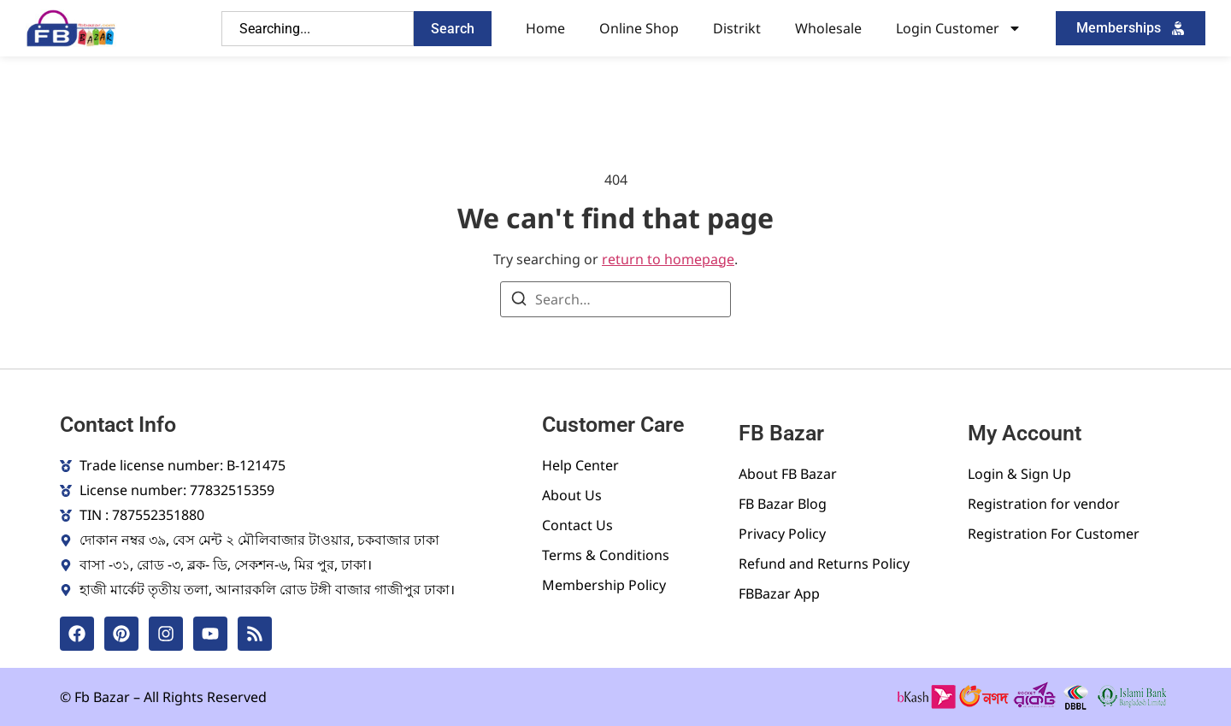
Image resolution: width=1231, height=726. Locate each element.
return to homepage (668, 259)
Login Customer (959, 28)
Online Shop (639, 28)
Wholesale (828, 28)
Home (545, 28)
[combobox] (317, 28)
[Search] (519, 301)
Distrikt (737, 28)
